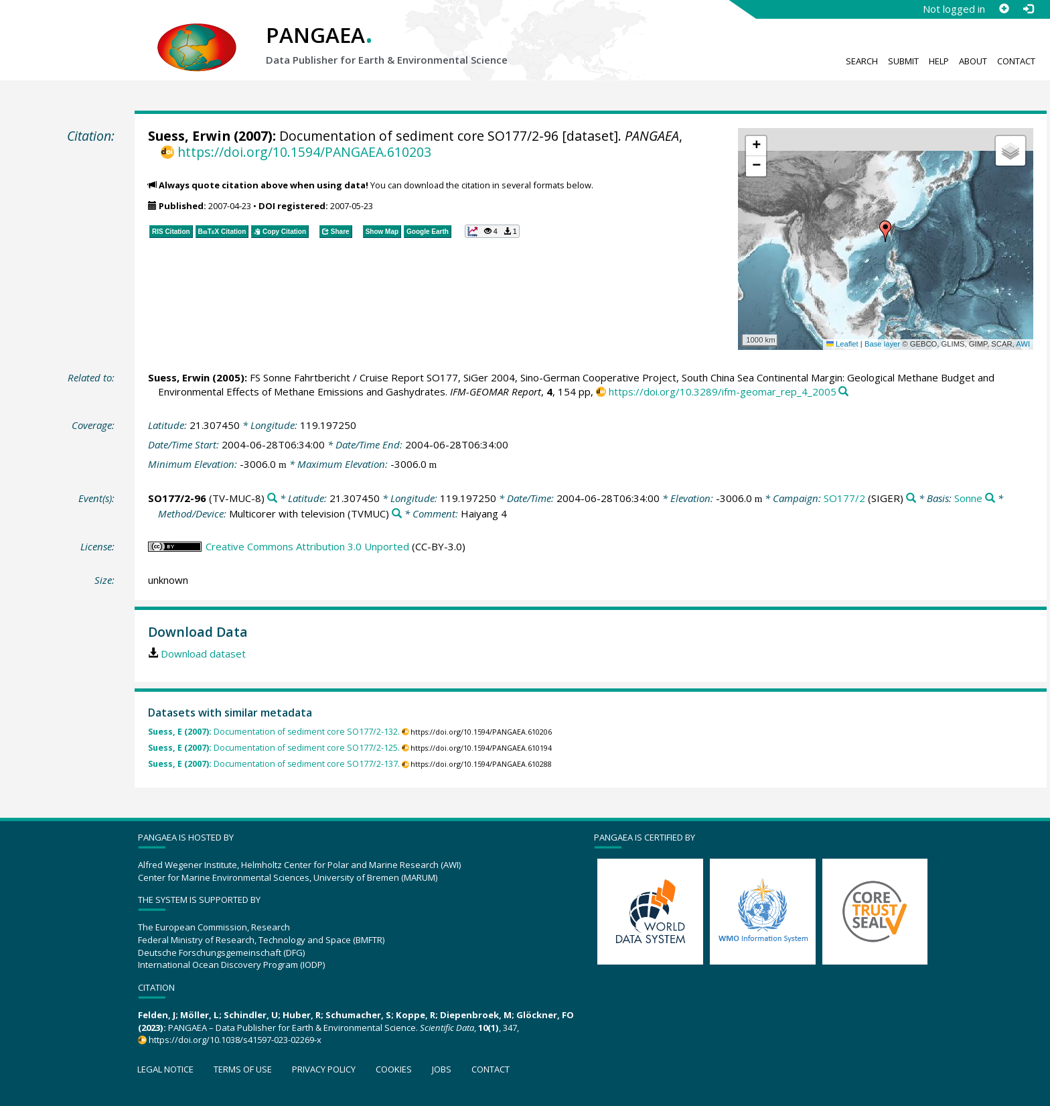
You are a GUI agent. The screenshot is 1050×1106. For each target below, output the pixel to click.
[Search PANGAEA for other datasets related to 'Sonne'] (990, 498)
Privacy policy (324, 1069)
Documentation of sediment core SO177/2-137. (274, 764)
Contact (1016, 61)
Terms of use (243, 1069)
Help (939, 61)
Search (862, 61)
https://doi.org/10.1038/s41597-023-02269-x (235, 1040)
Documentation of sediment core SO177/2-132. (274, 731)
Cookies (394, 1069)
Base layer (882, 344)
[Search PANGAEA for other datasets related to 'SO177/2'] (911, 498)
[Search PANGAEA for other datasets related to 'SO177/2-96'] (272, 498)
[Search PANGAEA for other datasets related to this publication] (843, 392)
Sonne (968, 498)
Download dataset (203, 653)
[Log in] (1028, 9)
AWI (1023, 344)
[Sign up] (1004, 9)
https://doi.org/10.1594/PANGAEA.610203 (304, 152)
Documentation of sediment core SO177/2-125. (274, 747)
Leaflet (842, 344)
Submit (903, 61)
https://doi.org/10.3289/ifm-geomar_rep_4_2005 (722, 391)
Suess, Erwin (189, 136)
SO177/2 (844, 498)
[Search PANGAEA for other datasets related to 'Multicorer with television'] (397, 514)
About (973, 61)
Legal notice (165, 1069)
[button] (885, 231)
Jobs (441, 1069)
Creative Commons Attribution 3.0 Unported (307, 546)
